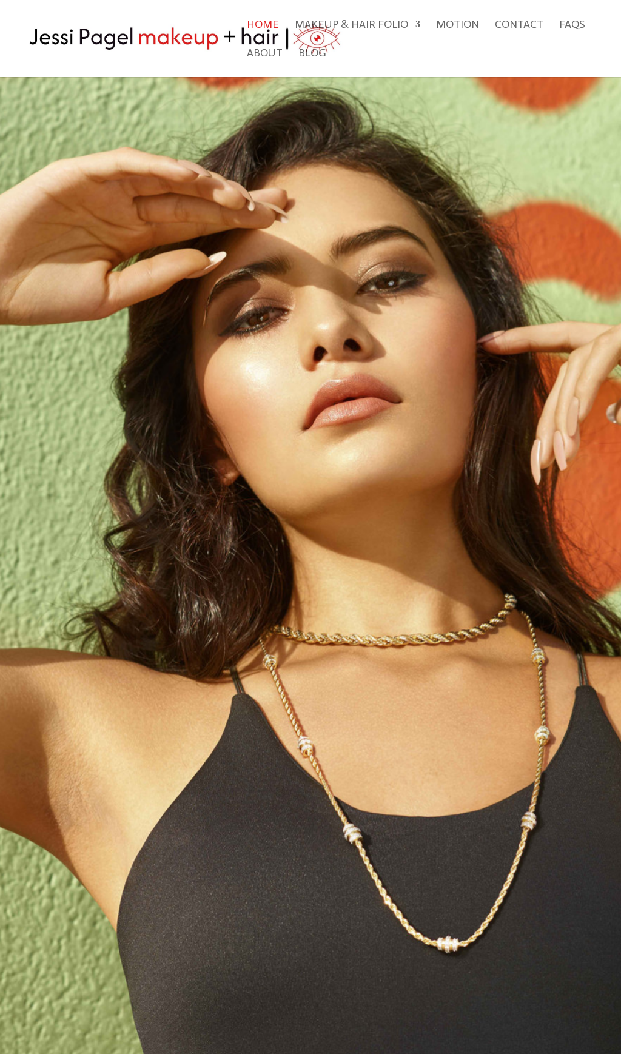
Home (263, 25)
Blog (312, 54)
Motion (457, 25)
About (265, 54)
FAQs (572, 25)
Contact (519, 25)
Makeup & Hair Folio (351, 25)
